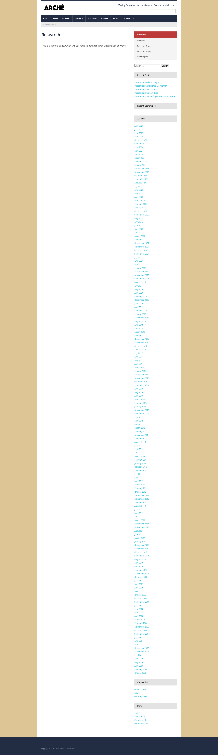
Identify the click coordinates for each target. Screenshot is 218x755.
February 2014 (140, 459)
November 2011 (141, 526)
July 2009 (138, 580)
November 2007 (141, 626)
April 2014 (138, 452)
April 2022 (138, 232)
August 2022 (140, 217)
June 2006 (138, 658)
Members (66, 18)
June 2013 (138, 477)
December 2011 (141, 523)
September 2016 (141, 384)
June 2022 (138, 225)
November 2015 (141, 409)
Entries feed (139, 716)
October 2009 (140, 576)
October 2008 (140, 597)
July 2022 (138, 221)
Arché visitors (144, 5)
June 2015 (138, 416)
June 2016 (138, 388)
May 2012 (138, 512)
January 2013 (140, 491)
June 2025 (138, 132)
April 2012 (138, 516)
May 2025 (138, 136)
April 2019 (138, 306)
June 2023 (138, 189)
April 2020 (138, 292)
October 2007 (140, 629)
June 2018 (138, 324)
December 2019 (141, 299)
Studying (92, 18)
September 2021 (141, 253)
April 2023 (138, 196)
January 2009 (140, 594)
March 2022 (139, 235)
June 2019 (138, 303)
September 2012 (141, 502)
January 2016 (140, 406)
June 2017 (138, 356)
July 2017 (138, 352)
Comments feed (141, 719)
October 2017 (140, 345)
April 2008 (138, 615)
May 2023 (138, 192)
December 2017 (141, 338)
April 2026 (138, 125)
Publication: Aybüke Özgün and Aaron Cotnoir (155, 96)
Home (46, 18)
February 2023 (140, 203)
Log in (137, 712)
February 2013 (140, 487)
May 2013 (138, 480)
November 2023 (141, 171)
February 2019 (140, 310)
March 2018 (139, 331)
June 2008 (138, 608)
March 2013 (139, 484)
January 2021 (140, 267)
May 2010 (138, 562)
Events (157, 5)
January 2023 (140, 207)
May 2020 (138, 288)
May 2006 (138, 661)
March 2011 (139, 537)
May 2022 (138, 228)
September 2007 (141, 633)
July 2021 (138, 257)
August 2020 (140, 281)
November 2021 (141, 246)
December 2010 (141, 544)
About (116, 18)
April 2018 (138, 327)
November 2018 (141, 317)
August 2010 (140, 558)
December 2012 (141, 494)
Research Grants (144, 46)
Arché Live (168, 5)
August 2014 (140, 441)
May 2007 (138, 644)
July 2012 (138, 509)
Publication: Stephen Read (146, 92)
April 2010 (138, 565)
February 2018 (140, 335)
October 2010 (140, 551)
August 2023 (140, 182)
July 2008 (138, 605)
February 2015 (140, 431)
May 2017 (138, 359)
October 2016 (140, 381)
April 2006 (138, 665)
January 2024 (140, 164)
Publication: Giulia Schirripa (146, 81)
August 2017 (140, 349)
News (55, 18)
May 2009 (138, 583)
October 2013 (140, 466)
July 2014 (138, 445)
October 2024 (140, 139)
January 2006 (140, 672)
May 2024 (138, 150)
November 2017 (141, 342)
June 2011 (138, 533)
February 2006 (140, 668)
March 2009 (139, 590)
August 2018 (140, 320)
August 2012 (140, 505)
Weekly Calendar (126, 5)
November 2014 (141, 434)
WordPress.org (141, 723)
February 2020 (140, 296)
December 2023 (141, 168)
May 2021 (138, 264)
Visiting (104, 18)
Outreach (141, 40)
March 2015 (139, 427)
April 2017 (138, 363)
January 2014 (140, 463)
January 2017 (140, 370)
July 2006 (138, 654)
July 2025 (138, 129)
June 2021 (138, 260)
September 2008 (141, 601)
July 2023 (138, 185)
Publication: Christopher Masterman (150, 85)
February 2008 (140, 622)
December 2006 (141, 647)
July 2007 (138, 637)
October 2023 (140, 175)
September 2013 (141, 470)
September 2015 (141, 413)
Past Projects (142, 56)
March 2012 (139, 519)
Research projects (145, 51)
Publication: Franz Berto (145, 89)
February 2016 (140, 402)
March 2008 (139, 619)
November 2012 (141, 498)
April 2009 (138, 587)
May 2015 (138, 420)
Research (79, 18)
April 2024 (138, 153)
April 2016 (138, 395)
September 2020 (141, 278)
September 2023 (141, 178)
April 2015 (138, 423)
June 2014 (138, 448)
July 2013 (138, 473)
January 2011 (140, 541)
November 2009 (141, 573)
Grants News (140, 689)
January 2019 (140, 313)
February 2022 (140, 239)
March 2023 (139, 200)
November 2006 (141, 651)
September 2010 (141, 555)
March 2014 (139, 455)
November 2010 (141, 548)
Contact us (128, 18)
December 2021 (141, 242)
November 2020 (141, 274)
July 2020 (138, 285)
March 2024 (139, 157)
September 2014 (141, 438)
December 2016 (141, 374)
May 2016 (138, 391)
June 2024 (138, 146)
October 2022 (140, 210)
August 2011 (140, 530)
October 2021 (140, 249)
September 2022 (141, 214)
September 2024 (141, 143)
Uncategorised (141, 696)
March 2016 (139, 399)
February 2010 (140, 569)
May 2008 (138, 612)
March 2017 (139, 367)
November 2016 (141, 377)
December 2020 (141, 271)
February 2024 (140, 161)
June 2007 (138, 640)
